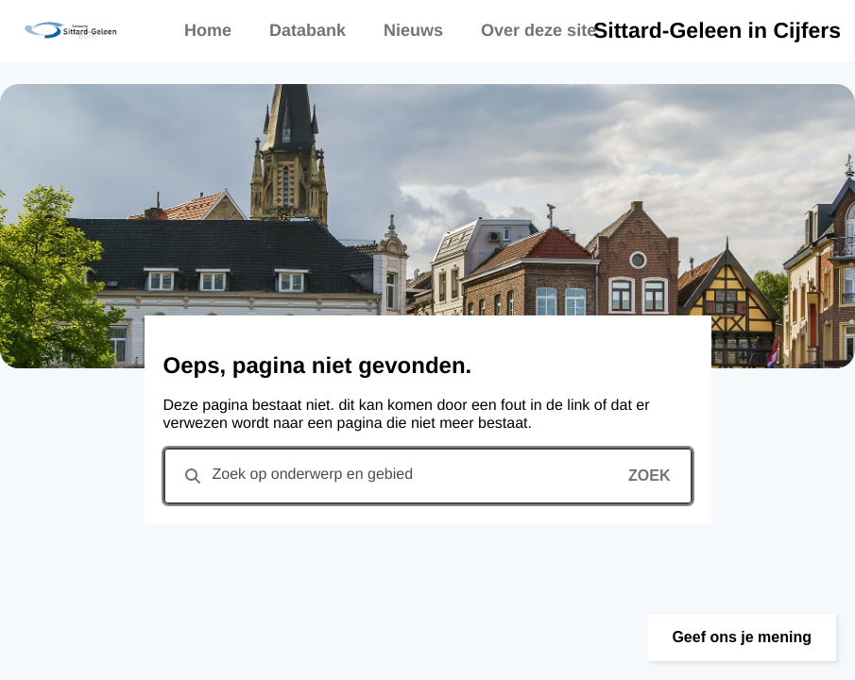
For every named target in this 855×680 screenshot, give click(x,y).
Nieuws (413, 30)
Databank (307, 30)
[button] (741, 637)
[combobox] (428, 476)
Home (207, 30)
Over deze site (538, 30)
